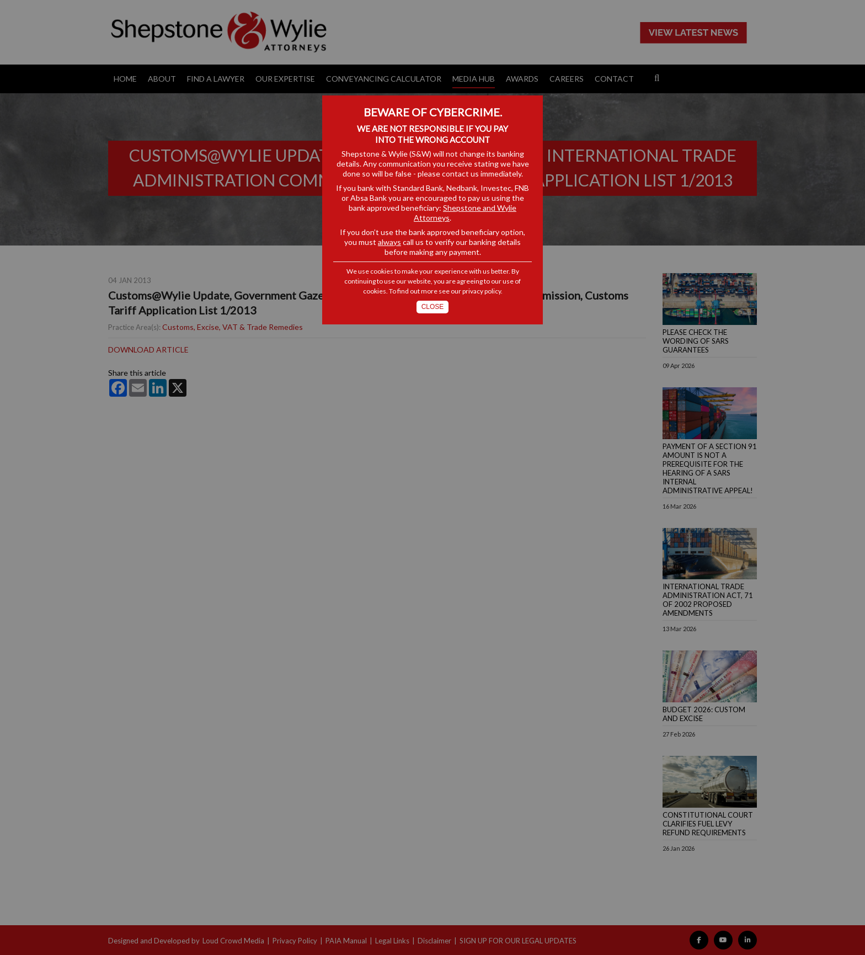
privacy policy (481, 291)
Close (432, 307)
